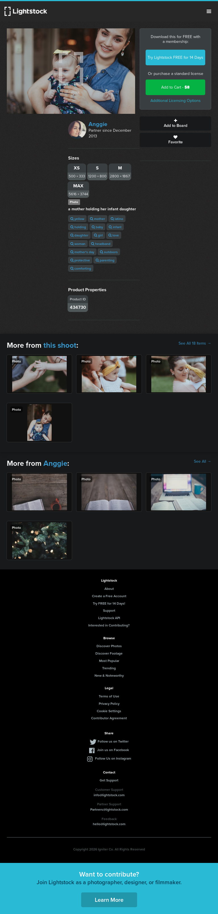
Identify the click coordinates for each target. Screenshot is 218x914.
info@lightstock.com (109, 795)
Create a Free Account (109, 596)
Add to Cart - (175, 87)
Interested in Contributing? (109, 625)
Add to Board (175, 123)
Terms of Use (109, 696)
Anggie (98, 124)
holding (78, 227)
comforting (80, 268)
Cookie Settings (109, 710)
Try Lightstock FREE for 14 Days (175, 57)
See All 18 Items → (195, 343)
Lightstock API (109, 617)
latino (117, 218)
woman (77, 243)
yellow (77, 218)
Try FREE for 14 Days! (109, 603)
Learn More (109, 900)
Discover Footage (109, 653)
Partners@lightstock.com (109, 809)
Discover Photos (109, 645)
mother (97, 218)
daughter (79, 235)
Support (109, 610)
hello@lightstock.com (109, 823)
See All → (202, 461)
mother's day (82, 252)
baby (97, 227)
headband (100, 243)
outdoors (109, 252)
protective (80, 260)
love (113, 235)
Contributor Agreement (109, 718)
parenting (105, 260)
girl (98, 235)
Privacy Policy (109, 703)
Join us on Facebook (113, 749)
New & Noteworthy (109, 675)
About (109, 588)
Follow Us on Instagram (113, 758)
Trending (109, 668)
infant (115, 227)
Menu (208, 11)
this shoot (59, 345)
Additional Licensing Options (175, 101)
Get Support (109, 780)
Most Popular (109, 660)
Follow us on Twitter (113, 741)
